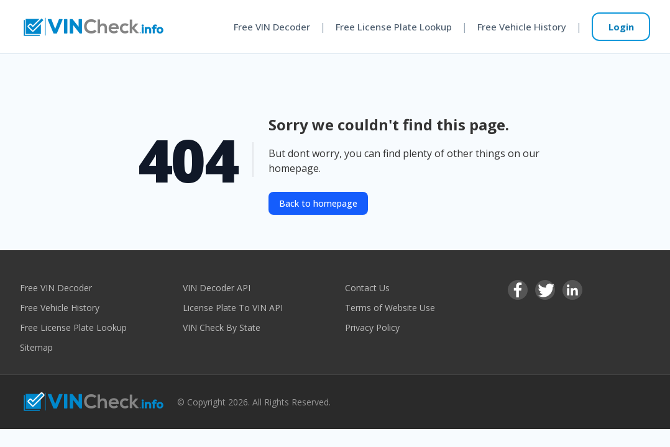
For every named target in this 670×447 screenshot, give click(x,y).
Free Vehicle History (521, 26)
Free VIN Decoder (272, 26)
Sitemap (36, 347)
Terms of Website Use (390, 308)
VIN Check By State (221, 327)
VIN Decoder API (216, 288)
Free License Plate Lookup (394, 26)
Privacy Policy (372, 327)
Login (621, 26)
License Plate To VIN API (233, 308)
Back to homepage (318, 203)
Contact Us (367, 288)
